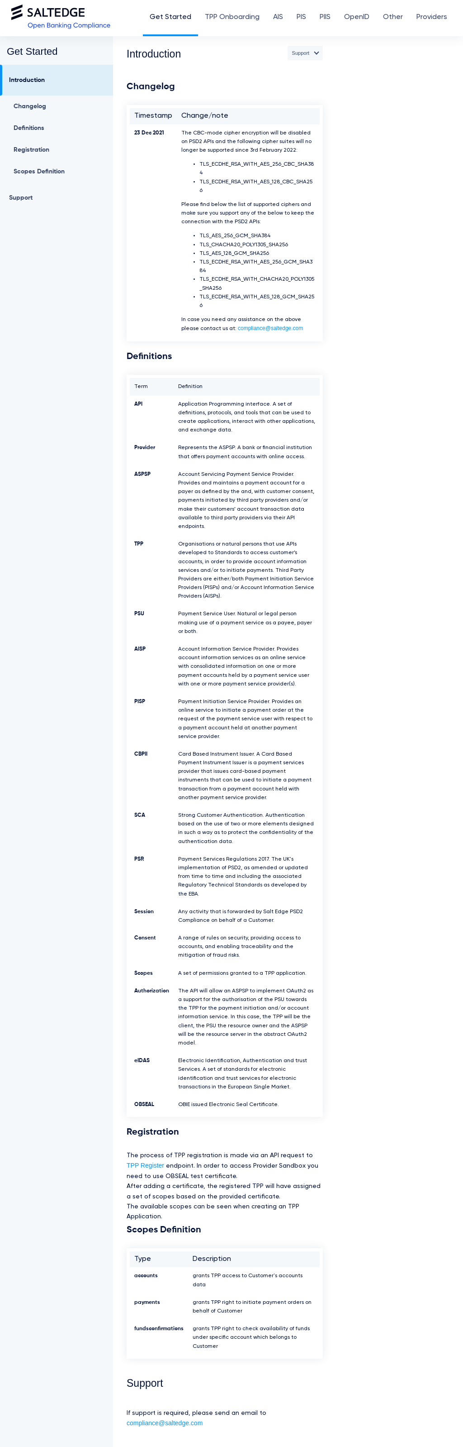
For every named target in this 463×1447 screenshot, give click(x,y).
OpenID (356, 17)
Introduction (27, 80)
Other (393, 17)
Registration (31, 150)
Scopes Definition (39, 171)
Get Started (170, 17)
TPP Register (145, 1165)
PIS (301, 17)
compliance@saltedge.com (270, 328)
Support (21, 198)
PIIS (325, 17)
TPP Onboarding (232, 17)
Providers (431, 17)
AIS (278, 17)
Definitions (29, 128)
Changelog (30, 106)
